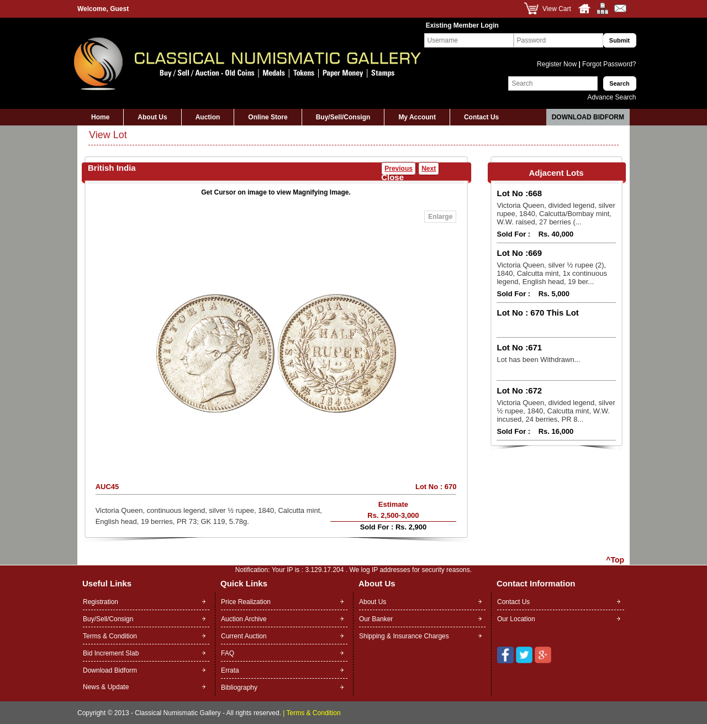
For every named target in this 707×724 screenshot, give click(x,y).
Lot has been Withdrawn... (538, 359)
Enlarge (440, 217)
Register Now (557, 64)
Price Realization (246, 602)
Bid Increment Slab (111, 653)
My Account (417, 117)
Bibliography (239, 687)
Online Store (267, 117)
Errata (230, 670)
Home (100, 117)
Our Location (516, 619)
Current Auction (244, 636)
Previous (398, 168)
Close (392, 177)
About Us (152, 117)
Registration (100, 602)
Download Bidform (588, 117)
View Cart (556, 9)
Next (428, 168)
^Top (615, 559)
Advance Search (611, 97)
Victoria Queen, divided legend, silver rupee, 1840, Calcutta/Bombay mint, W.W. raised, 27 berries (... (556, 213)
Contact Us (481, 117)
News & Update (106, 687)
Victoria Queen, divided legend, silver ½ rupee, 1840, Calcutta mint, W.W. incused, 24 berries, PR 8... (556, 410)
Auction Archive (244, 619)
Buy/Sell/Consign (343, 117)
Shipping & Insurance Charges (404, 636)
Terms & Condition (110, 636)
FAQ (227, 653)
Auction (208, 117)
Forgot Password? (608, 64)
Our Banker (376, 619)
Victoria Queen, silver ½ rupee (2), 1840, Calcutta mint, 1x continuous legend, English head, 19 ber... (551, 273)
